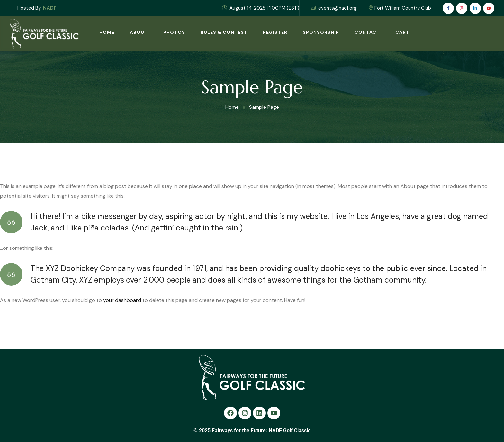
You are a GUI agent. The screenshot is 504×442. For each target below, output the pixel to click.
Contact (367, 32)
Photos (174, 32)
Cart (402, 32)
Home (106, 32)
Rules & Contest (224, 32)
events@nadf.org (334, 8)
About (139, 32)
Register (275, 32)
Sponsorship (321, 32)
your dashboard (122, 300)
